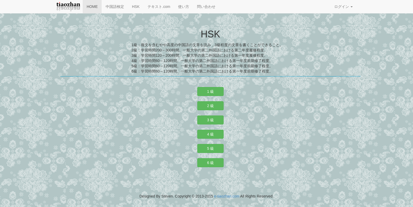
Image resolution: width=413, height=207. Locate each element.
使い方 (183, 6)
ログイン (343, 6)
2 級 (210, 106)
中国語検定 (115, 6)
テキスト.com (159, 6)
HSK (136, 6)
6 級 (210, 163)
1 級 (210, 91)
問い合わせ (206, 6)
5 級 (210, 148)
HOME (92, 6)
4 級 (210, 134)
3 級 (210, 120)
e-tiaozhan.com (226, 196)
